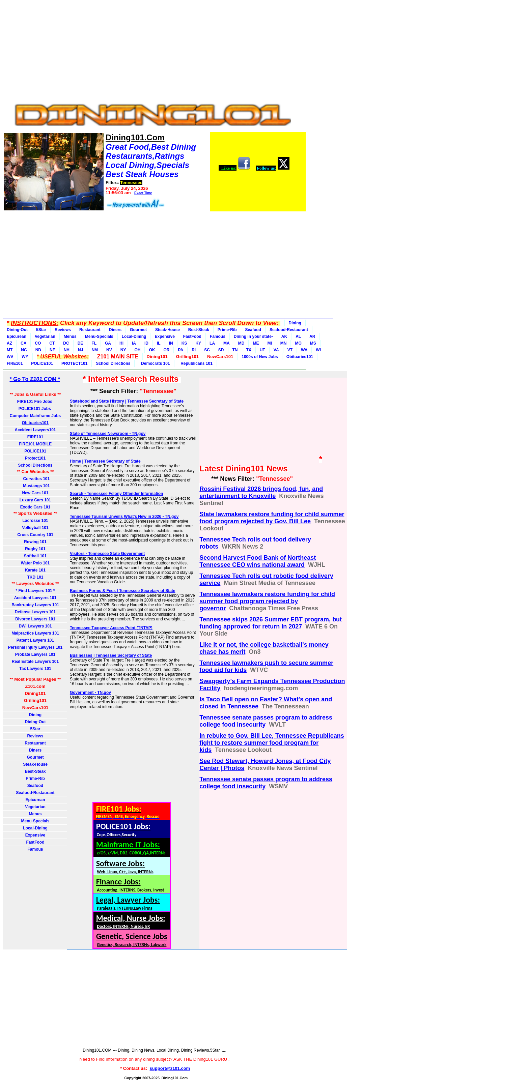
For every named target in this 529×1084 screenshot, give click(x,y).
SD (221, 350)
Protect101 (35, 458)
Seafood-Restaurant (289, 329)
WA (304, 350)
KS (184, 343)
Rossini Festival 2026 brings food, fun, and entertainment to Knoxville (261, 492)
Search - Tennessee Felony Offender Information (116, 493)
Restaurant (90, 329)
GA (108, 343)
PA (180, 350)
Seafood (253, 329)
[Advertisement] (154, 50)
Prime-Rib (227, 329)
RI (194, 350)
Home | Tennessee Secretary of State (105, 461)
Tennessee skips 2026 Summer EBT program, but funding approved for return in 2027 (270, 623)
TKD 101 (35, 577)
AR (312, 336)
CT (52, 343)
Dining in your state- (253, 336)
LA (212, 343)
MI (269, 343)
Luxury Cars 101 (35, 500)
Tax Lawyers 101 (35, 668)
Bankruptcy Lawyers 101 (35, 605)
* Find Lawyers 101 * (35, 590)
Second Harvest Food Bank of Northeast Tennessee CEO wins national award (257, 561)
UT (262, 350)
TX (248, 350)
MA (226, 343)
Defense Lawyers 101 (35, 612)
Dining (295, 323)
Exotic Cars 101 (35, 507)
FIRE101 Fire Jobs (35, 401)
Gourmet (138, 329)
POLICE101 (42, 363)
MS (313, 343)
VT (290, 350)
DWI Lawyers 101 (35, 626)
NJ (80, 350)
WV (10, 356)
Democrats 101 (154, 363)
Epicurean (16, 336)
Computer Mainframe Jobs (35, 415)
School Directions (113, 363)
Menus (70, 336)
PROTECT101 (74, 363)
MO (298, 343)
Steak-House (167, 329)
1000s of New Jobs (260, 356)
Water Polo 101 (35, 563)
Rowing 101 (35, 541)
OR (166, 350)
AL (298, 336)
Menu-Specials (99, 336)
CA (23, 343)
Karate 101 (35, 570)
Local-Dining (134, 336)
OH (137, 350)
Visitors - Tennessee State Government (107, 553)
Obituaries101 (299, 356)
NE (52, 350)
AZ (9, 343)
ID (146, 343)
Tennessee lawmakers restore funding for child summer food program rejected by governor (267, 601)
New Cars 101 (35, 493)
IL (159, 343)
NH (66, 350)
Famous (217, 336)
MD (241, 343)
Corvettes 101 (35, 478)
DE (80, 343)
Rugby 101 (35, 549)
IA (134, 343)
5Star (41, 329)
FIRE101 (15, 363)
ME (256, 343)
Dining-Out (17, 329)
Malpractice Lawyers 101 (35, 633)
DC (66, 343)
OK (152, 350)
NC (24, 350)
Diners (115, 329)
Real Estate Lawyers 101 (35, 661)
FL (93, 343)
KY (198, 343)
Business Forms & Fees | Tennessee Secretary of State (122, 590)
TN (235, 350)
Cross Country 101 (35, 534)
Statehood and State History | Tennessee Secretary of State (127, 401)
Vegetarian (45, 336)
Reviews (63, 329)
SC (207, 350)
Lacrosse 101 (35, 520)
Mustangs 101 (35, 486)
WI (318, 350)
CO (38, 343)
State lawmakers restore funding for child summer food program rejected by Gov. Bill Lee (271, 518)
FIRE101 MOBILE (35, 444)
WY (25, 356)
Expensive (164, 336)
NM (94, 350)
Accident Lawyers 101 (35, 597)
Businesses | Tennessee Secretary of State (111, 655)
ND (38, 350)
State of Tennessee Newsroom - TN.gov (108, 433)
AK (284, 336)
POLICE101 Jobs (35, 408)
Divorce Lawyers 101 (35, 619)
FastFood (192, 336)
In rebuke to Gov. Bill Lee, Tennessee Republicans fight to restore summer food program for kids (271, 742)
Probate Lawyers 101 (35, 654)
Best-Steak (198, 329)
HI (121, 343)
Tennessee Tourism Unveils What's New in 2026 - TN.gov (124, 516)
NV (109, 350)
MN (283, 343)
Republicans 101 (195, 363)
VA (276, 350)
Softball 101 (35, 556)
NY (123, 350)
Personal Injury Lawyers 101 (35, 647)
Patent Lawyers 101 (35, 640)
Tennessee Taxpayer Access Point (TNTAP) (111, 627)
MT (9, 350)
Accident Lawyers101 (35, 430)
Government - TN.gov (90, 692)
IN (171, 343)
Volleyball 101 (35, 527)
